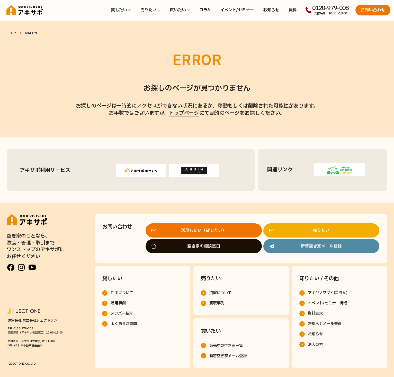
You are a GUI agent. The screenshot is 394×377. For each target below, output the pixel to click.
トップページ (184, 113)
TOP (12, 33)
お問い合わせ (373, 10)
